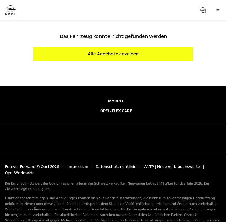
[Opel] (10, 10)
